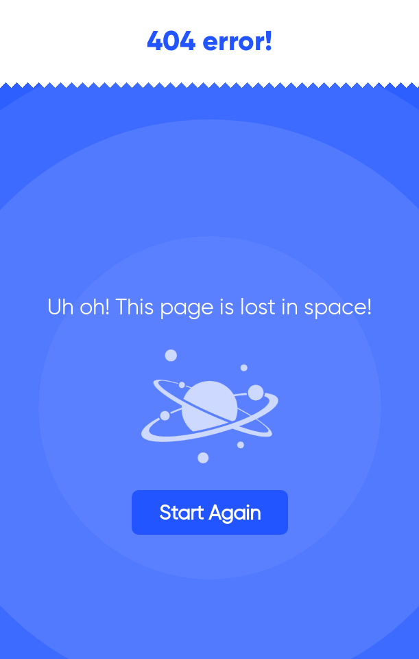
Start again (210, 512)
